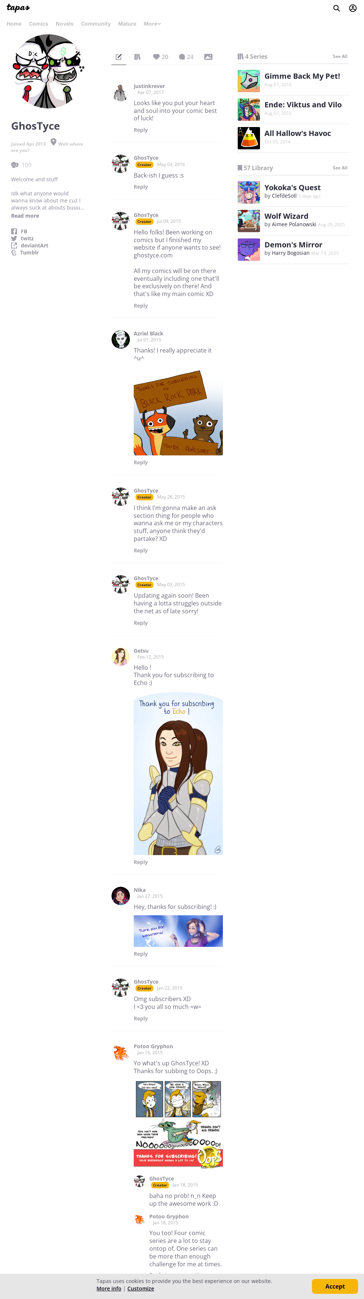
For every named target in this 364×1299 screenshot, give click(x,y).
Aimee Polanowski (294, 224)
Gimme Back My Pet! (302, 76)
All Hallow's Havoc (297, 133)
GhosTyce (146, 158)
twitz (27, 238)
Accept (335, 1286)
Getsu (141, 650)
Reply (141, 130)
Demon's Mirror (293, 245)
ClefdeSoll (284, 195)
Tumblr (29, 253)
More (153, 23)
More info (109, 1288)
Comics (38, 23)
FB (24, 231)
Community (96, 23)
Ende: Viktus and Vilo (303, 105)
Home (14, 23)
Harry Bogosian (291, 252)
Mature (127, 23)
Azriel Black (148, 333)
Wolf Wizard (286, 216)
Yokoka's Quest (292, 187)
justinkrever (149, 86)
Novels (65, 23)
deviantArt (34, 246)
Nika (140, 890)
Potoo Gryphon (153, 1046)
